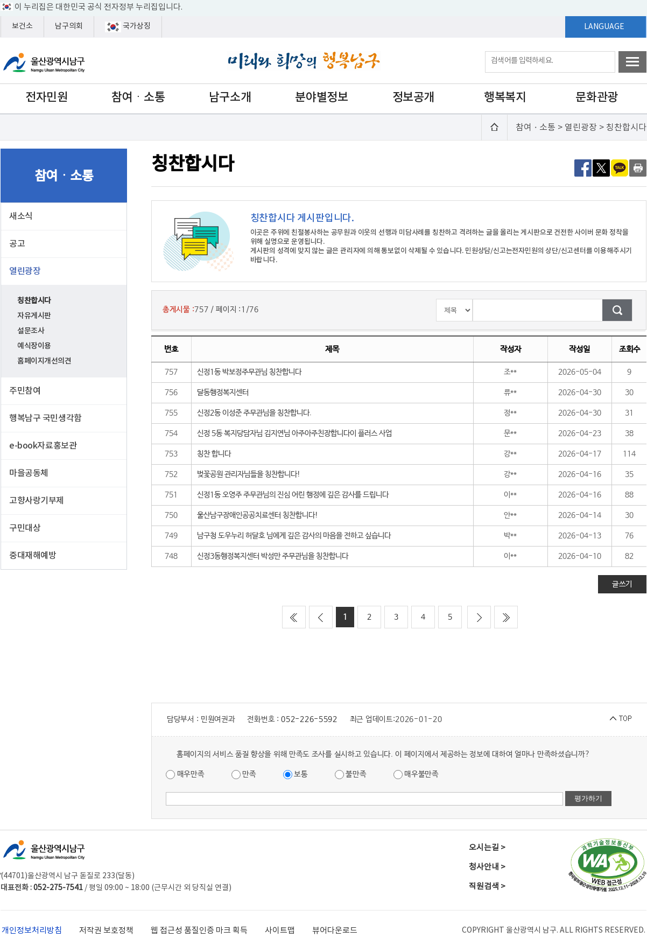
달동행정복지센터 (223, 392)
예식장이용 (34, 346)
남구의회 (69, 26)
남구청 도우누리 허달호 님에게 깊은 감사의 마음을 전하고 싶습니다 (294, 535)
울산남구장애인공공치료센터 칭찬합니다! (257, 515)
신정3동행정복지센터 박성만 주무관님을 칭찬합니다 (272, 556)
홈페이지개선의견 (44, 361)
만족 (243, 774)
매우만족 (185, 774)
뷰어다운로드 (334, 930)
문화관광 (596, 97)
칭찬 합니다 (214, 454)
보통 (295, 774)
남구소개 (230, 97)
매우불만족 (416, 774)
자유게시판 (34, 315)
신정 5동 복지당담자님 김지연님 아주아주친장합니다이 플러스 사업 (294, 433)
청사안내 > (487, 867)
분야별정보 (321, 97)
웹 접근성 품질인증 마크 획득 (199, 930)
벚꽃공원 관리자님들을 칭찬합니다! (248, 474)
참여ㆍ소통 (138, 97)
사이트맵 (280, 930)
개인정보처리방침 (32, 930)
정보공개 (413, 97)
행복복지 (505, 97)
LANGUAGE (604, 27)
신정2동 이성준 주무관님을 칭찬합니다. (254, 413)
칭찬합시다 (34, 300)
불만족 (351, 774)
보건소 (22, 26)
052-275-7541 (58, 888)
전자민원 (46, 97)
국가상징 (128, 27)
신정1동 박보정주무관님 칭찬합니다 (249, 372)
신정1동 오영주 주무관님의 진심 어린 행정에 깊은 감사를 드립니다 (293, 495)
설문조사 (30, 330)
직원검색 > (487, 886)
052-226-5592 (309, 719)
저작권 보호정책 (106, 930)
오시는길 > (487, 847)
